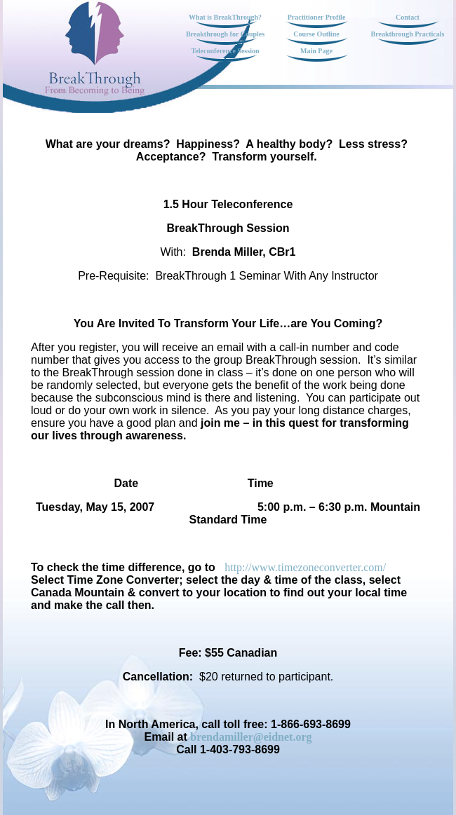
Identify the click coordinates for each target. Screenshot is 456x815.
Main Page (316, 51)
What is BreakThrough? (225, 17)
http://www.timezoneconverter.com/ (305, 567)
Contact (408, 17)
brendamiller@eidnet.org (250, 737)
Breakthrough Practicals (408, 34)
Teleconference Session (226, 51)
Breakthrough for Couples (225, 34)
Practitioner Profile (317, 17)
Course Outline (316, 34)
